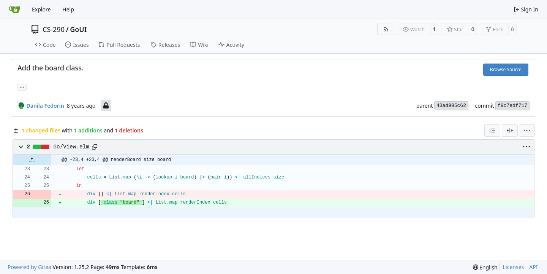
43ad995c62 (451, 105)
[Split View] (510, 130)
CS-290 (54, 29)
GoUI (78, 29)
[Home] (14, 9)
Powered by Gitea (29, 267)
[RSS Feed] (386, 29)
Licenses (513, 267)
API (533, 267)
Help (68, 9)
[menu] (527, 130)
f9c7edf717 (512, 105)
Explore (41, 9)
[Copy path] (94, 147)
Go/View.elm (71, 147)
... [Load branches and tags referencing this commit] (22, 86)
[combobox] (492, 130)
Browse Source (506, 69)
